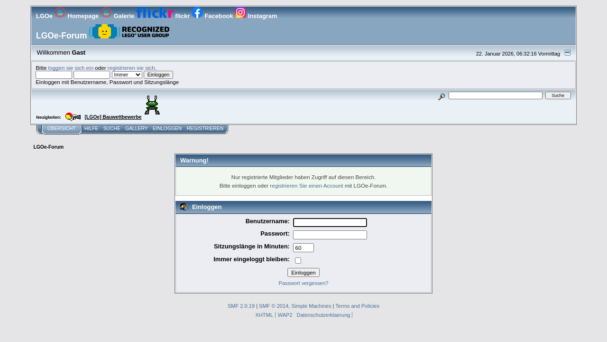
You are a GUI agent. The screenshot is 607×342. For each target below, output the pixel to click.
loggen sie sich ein (71, 68)
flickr (164, 15)
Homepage (78, 15)
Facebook (213, 15)
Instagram (256, 15)
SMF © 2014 (273, 306)
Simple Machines (311, 306)
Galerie (118, 15)
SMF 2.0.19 (241, 306)
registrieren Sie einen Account (306, 185)
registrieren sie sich (131, 68)
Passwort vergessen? (304, 283)
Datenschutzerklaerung (323, 315)
